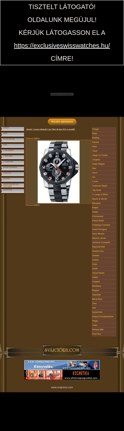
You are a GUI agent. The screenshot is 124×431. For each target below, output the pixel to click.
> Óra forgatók (8, 150)
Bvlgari (95, 207)
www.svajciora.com (62, 387)
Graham (95, 255)
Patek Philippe (98, 164)
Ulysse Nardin (98, 273)
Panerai (95, 142)
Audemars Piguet (99, 186)
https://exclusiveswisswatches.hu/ (62, 45)
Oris (94, 308)
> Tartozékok (8, 156)
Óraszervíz (7, 173)
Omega (95, 129)
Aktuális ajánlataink (62, 121)
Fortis (94, 264)
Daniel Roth (97, 312)
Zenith (95, 268)
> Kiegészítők (8, 162)
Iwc (93, 177)
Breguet (95, 290)
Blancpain (96, 203)
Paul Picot (96, 334)
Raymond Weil (98, 247)
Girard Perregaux (99, 229)
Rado (94, 146)
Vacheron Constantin (101, 242)
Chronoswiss (97, 216)
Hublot (95, 277)
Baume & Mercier (99, 199)
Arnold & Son (98, 251)
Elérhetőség (7, 190)
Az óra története (9, 139)
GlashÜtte (96, 295)
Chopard (96, 282)
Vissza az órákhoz (33, 138)
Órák (5, 145)
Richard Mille (97, 329)
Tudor (94, 325)
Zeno (94, 303)
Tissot (94, 151)
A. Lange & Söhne (100, 194)
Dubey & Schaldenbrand (102, 316)
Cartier (95, 212)
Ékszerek (6, 179)
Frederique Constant (101, 225)
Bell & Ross (97, 299)
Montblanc (96, 286)
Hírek (5, 133)
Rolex (94, 133)
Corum (95, 181)
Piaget (95, 321)
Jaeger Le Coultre (100, 155)
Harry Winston (98, 234)
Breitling (95, 138)
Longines (96, 160)
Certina (95, 260)
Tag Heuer (96, 190)
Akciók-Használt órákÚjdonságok (11, 185)
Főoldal (6, 128)
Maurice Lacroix (99, 238)
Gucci (94, 173)
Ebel (94, 168)
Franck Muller (98, 221)
